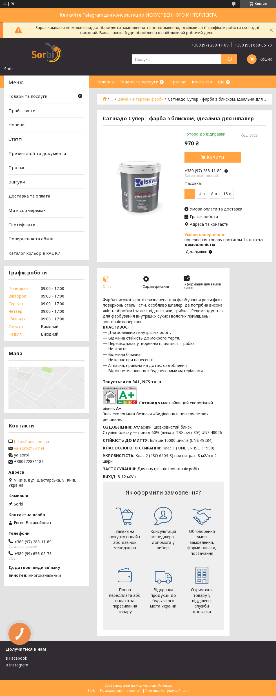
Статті (15, 139)
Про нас (177, 82)
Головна (105, 82)
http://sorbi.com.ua (31, 441)
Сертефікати (21, 224)
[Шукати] (229, 59)
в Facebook (16, 658)
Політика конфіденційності (167, 690)
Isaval (122, 99)
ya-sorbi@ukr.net (29, 448)
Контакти (202, 82)
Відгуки (16, 182)
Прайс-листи (21, 110)
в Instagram (17, 665)
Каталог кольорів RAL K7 (34, 253)
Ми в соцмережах (27, 210)
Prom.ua (165, 685)
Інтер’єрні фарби (148, 99)
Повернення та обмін (30, 238)
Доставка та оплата (29, 196)
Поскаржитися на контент (121, 690)
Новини (16, 124)
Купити (215, 157)
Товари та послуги (138, 82)
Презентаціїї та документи (37, 153)
